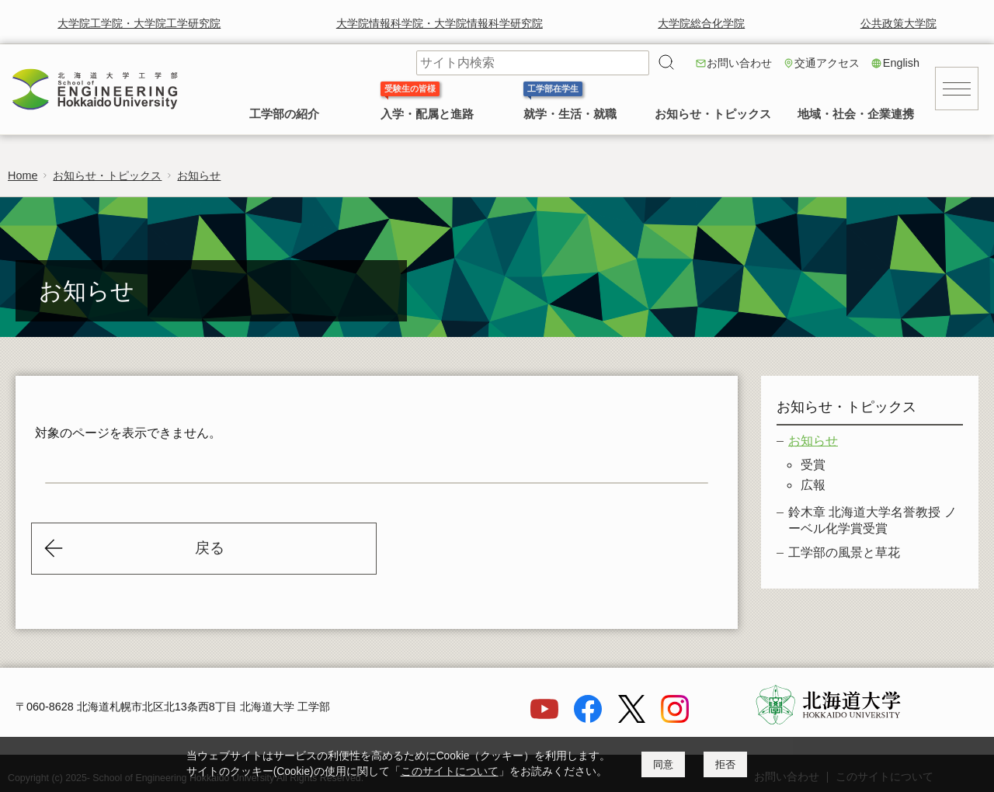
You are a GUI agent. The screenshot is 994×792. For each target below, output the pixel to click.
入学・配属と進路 (427, 114)
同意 (663, 764)
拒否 (725, 764)
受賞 (813, 464)
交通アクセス (827, 63)
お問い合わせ (739, 63)
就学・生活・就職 (570, 114)
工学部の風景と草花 (844, 552)
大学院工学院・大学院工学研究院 (139, 23)
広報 (813, 485)
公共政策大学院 (898, 23)
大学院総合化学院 (701, 23)
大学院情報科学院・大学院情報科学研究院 (439, 23)
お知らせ (199, 175)
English (901, 63)
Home (22, 175)
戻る (209, 548)
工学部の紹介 (284, 114)
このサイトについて (450, 771)
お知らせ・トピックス (713, 114)
